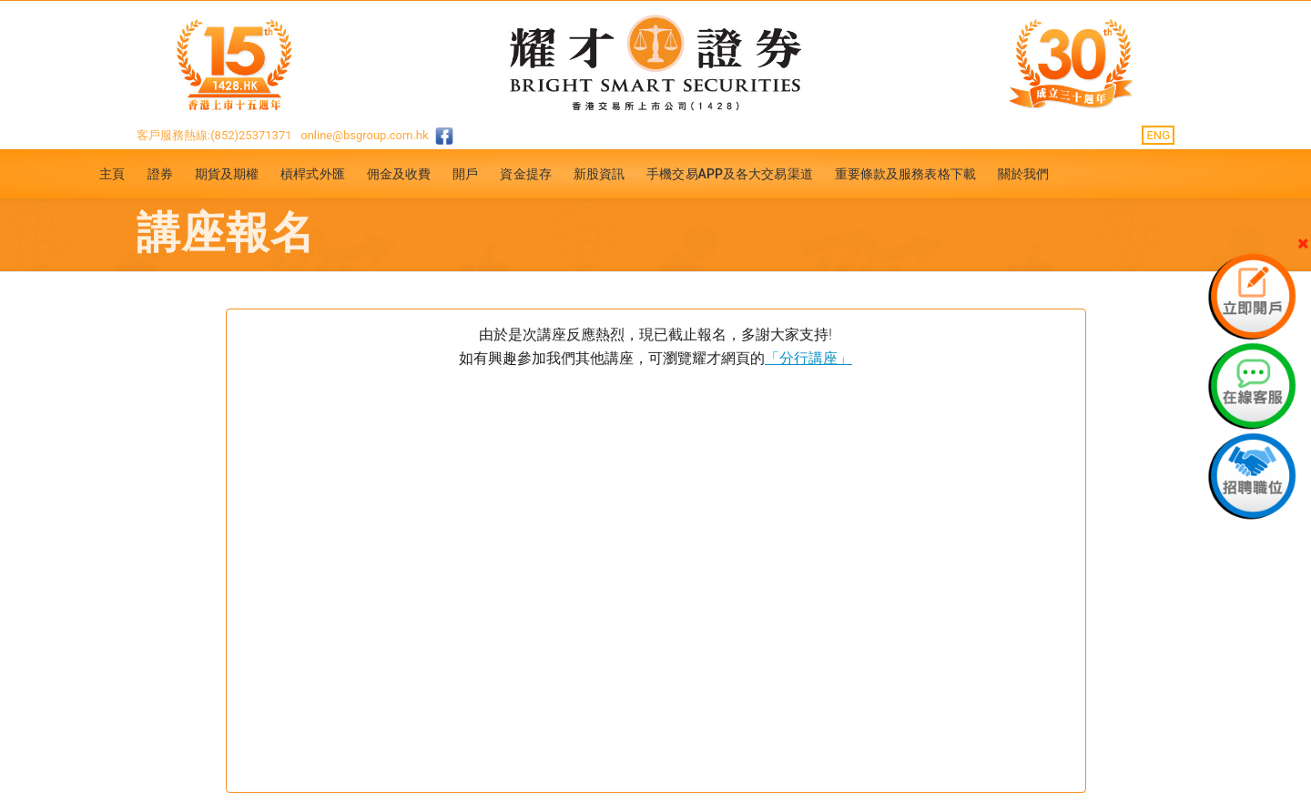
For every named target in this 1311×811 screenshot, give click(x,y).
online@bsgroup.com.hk (364, 135)
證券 (160, 174)
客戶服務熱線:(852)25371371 (214, 135)
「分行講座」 (808, 358)
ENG (1158, 135)
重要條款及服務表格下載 (905, 174)
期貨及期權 (227, 174)
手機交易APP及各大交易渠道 (729, 174)
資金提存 (525, 174)
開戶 (465, 174)
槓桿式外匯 (312, 174)
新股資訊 (599, 174)
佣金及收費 (399, 174)
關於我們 (1023, 174)
